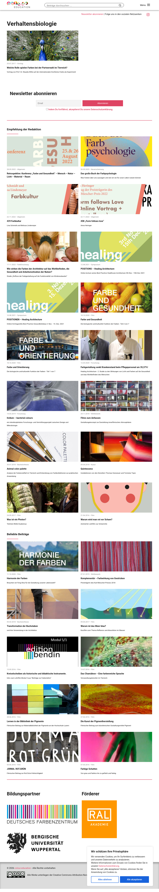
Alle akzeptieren (134, 879)
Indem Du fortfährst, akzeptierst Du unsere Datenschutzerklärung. (80, 109)
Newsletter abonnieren (92, 14)
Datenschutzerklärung (109, 866)
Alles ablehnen (105, 879)
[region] (120, 866)
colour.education (23, 871)
